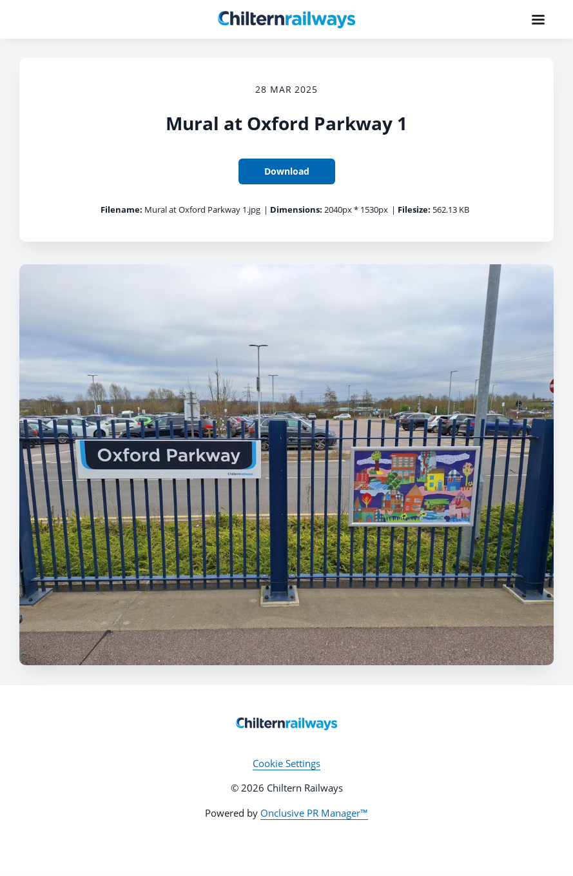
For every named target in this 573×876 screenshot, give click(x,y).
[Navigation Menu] (538, 19)
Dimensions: (296, 209)
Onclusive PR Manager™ (314, 812)
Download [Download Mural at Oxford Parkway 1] (286, 171)
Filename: (121, 209)
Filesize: (414, 209)
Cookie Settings (286, 763)
